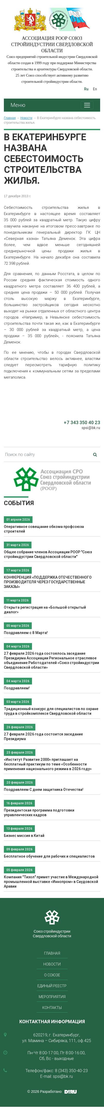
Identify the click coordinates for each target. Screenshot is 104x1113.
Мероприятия (52, 996)
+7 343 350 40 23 (82, 422)
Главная (10, 118)
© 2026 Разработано (44, 1091)
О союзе (52, 975)
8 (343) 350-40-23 (71, 1070)
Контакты (52, 1007)
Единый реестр (52, 986)
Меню (18, 105)
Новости (26, 118)
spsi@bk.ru (91, 427)
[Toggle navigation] (87, 105)
